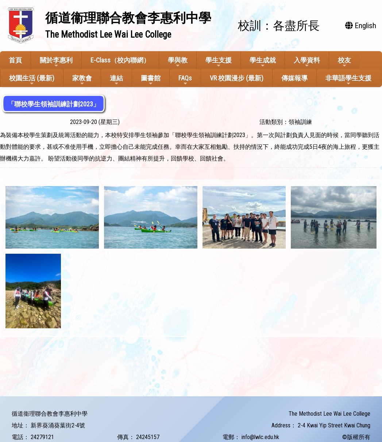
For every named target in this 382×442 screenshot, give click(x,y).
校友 (344, 62)
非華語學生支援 (348, 80)
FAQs (185, 80)
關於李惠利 (56, 62)
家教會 (82, 80)
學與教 (178, 62)
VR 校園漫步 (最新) (236, 78)
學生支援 (218, 62)
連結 (116, 80)
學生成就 (263, 62)
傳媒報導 (294, 78)
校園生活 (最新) (31, 80)
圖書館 (151, 80)
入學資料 (307, 62)
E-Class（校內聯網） (120, 60)
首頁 (15, 60)
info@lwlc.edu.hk (260, 437)
